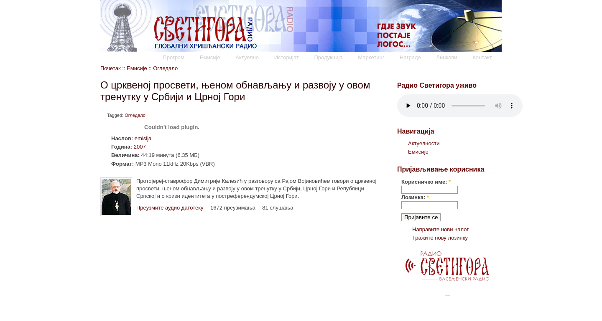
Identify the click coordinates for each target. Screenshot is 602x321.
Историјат (286, 57)
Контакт (482, 57)
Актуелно (247, 57)
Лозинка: (415, 197)
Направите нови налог (440, 229)
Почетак (110, 68)
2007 (140, 147)
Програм (173, 57)
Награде (410, 57)
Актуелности (423, 143)
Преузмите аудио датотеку (169, 208)
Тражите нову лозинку (440, 238)
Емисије (210, 57)
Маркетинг (371, 57)
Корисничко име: (426, 182)
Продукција (328, 57)
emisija (143, 138)
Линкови (446, 57)
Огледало (165, 68)
